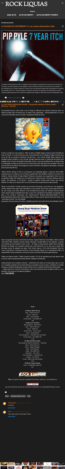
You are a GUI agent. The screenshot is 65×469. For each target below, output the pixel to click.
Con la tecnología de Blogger (32, 466)
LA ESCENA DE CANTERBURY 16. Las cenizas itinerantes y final (27, 26)
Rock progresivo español (47, 15)
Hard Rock (11, 15)
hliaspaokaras (12, 403)
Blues (7, 396)
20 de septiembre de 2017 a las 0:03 (20, 411)
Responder (11, 408)
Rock (28, 396)
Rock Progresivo (26, 15)
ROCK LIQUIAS (26, 4)
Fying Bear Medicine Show (18, 396)
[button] (63, 26)
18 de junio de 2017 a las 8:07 (24, 403)
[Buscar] (63, 3)
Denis (10, 411)
